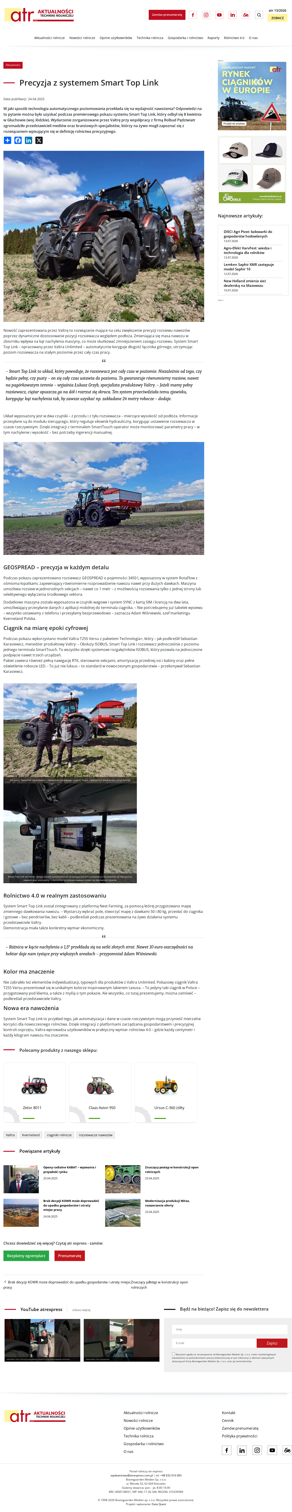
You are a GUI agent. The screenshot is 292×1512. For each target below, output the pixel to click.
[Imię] (229, 1329)
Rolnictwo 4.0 (234, 38)
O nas (253, 38)
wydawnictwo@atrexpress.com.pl (132, 1475)
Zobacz (277, 18)
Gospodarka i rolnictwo (185, 38)
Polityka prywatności (239, 1436)
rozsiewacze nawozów (95, 1135)
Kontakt (228, 1412)
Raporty (213, 38)
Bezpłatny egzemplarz (26, 1255)
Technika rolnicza (150, 38)
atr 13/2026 (277, 10)
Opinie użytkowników (116, 38)
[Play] (42, 1340)
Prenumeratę (69, 1255)
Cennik (228, 1420)
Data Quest (159, 1504)
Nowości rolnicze (82, 38)
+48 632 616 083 (171, 1475)
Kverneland (31, 1135)
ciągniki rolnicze (59, 1135)
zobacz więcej (81, 1310)
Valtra (10, 1135)
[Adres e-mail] (214, 1343)
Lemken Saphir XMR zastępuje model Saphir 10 (249, 266)
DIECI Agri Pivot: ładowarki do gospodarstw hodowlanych (248, 233)
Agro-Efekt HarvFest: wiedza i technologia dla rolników (247, 250)
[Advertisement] (252, 329)
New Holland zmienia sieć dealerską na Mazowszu (245, 283)
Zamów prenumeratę (167, 15)
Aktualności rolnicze (49, 38)
